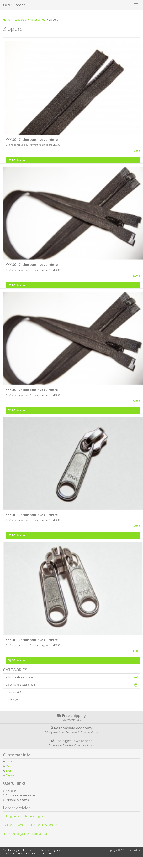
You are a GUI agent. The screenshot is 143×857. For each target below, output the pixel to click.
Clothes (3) (12, 699)
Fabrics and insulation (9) (19, 677)
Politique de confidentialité (20, 853)
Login (9, 770)
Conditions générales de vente (19, 850)
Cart (8, 766)
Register (11, 775)
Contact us (13, 761)
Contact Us (46, 853)
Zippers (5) (15, 692)
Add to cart (16, 160)
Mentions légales (50, 850)
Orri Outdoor (14, 5)
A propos (11, 790)
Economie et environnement (21, 795)
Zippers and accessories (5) (21, 684)
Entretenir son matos (17, 800)
